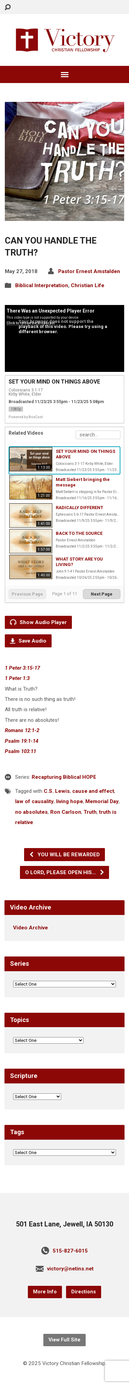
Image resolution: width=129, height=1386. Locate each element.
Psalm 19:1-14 (21, 741)
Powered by (26, 417)
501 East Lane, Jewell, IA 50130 (64, 1224)
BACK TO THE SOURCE (79, 533)
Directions (83, 1292)
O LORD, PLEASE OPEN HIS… (65, 872)
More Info (45, 1292)
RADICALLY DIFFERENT (79, 507)
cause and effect (93, 791)
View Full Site (64, 1340)
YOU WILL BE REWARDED (64, 854)
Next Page (101, 594)
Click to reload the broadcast (31, 323)
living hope (69, 801)
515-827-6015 (70, 1251)
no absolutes (31, 812)
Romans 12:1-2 (22, 730)
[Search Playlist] (98, 435)
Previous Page (27, 594)
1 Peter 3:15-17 (22, 668)
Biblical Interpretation (41, 285)
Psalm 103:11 (20, 751)
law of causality (34, 801)
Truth (90, 812)
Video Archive (30, 928)
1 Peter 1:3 (17, 678)
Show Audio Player (38, 622)
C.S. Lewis (57, 791)
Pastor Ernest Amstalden (89, 271)
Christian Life (87, 285)
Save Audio (28, 641)
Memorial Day (102, 801)
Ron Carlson (65, 812)
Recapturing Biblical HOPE (64, 777)
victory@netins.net (70, 1269)
